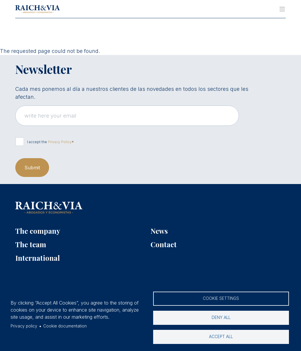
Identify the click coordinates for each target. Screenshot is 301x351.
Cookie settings (221, 298)
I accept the (49, 142)
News (159, 230)
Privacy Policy (60, 142)
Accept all (221, 336)
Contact (163, 244)
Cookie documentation (65, 326)
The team (30, 244)
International (37, 258)
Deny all (221, 317)
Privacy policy (24, 326)
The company (37, 230)
